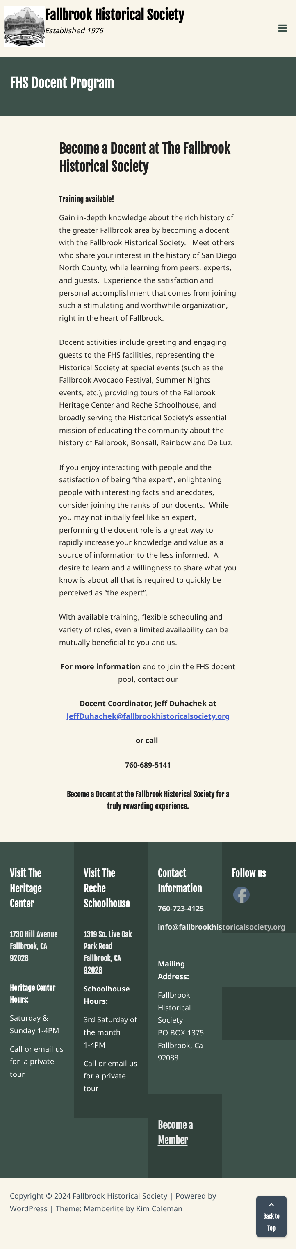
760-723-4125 (181, 908)
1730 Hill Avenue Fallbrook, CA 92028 (33, 946)
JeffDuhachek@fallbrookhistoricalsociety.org (148, 716)
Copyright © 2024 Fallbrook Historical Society (88, 1196)
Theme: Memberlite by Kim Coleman (119, 1208)
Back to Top (271, 1217)
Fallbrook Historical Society (114, 15)
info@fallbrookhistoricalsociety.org (221, 927)
